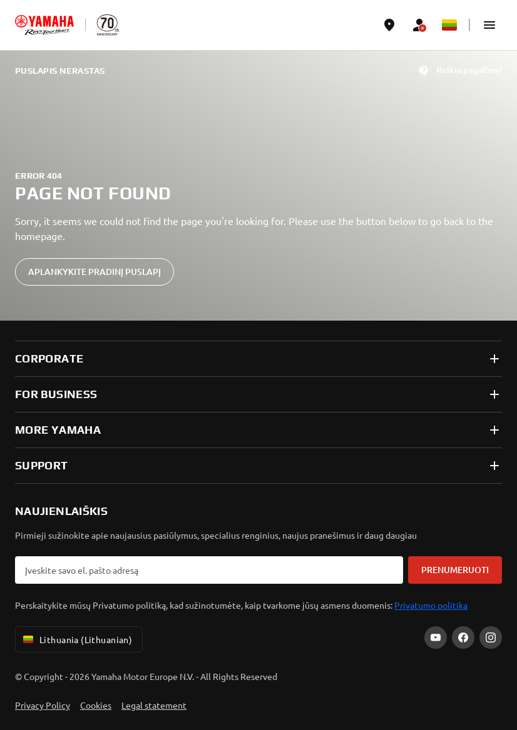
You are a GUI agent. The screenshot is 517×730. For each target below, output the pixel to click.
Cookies (95, 705)
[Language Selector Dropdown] (449, 25)
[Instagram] (490, 637)
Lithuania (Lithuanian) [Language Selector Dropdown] (76, 639)
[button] (489, 25)
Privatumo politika (431, 605)
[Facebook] (463, 637)
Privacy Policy (42, 705)
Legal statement (154, 705)
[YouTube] (435, 637)
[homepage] (44, 25)
